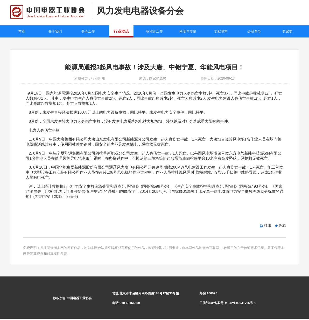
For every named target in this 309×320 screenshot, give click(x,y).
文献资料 (221, 31)
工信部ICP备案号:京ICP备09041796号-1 (227, 303)
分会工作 (88, 31)
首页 (21, 31)
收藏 (282, 225)
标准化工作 (154, 31)
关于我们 (55, 31)
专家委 (287, 31)
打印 (267, 225)
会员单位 (254, 31)
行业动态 (121, 31)
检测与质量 (187, 31)
